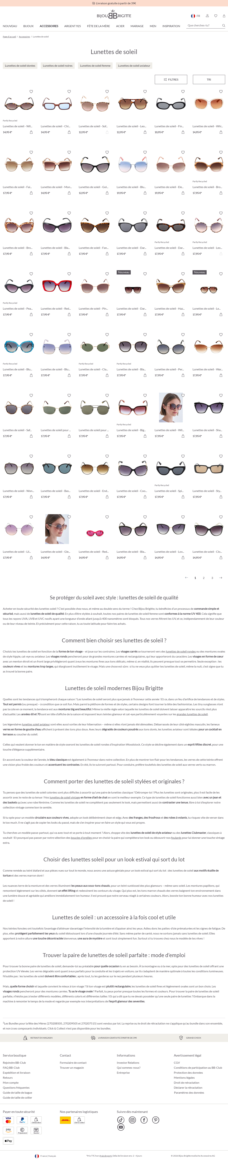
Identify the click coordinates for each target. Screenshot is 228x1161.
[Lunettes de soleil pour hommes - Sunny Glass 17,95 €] (57, 416)
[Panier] (224, 16)
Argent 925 (72, 26)
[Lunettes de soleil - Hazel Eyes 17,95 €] (171, 295)
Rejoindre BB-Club (14, 1062)
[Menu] (171, 79)
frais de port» (106, 1155)
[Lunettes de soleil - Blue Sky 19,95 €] (133, 173)
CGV (177, 1062)
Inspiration (171, 26)
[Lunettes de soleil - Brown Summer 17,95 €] (209, 173)
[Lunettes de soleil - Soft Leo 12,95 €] (95, 112)
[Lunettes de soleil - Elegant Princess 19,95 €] (171, 173)
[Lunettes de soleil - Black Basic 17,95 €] (133, 355)
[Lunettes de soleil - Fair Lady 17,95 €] (19, 173)
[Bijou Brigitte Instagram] (132, 1120)
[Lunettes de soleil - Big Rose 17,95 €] (133, 416)
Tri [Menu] (209, 79)
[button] (207, 16)
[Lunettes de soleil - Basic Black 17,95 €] (57, 477)
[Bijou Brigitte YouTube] (121, 1127)
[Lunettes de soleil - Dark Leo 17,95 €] (171, 234)
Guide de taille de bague (17, 1092)
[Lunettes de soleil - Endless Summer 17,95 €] (95, 477)
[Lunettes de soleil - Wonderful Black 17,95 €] (19, 477)
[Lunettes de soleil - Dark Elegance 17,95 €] (133, 234)
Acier (120, 26)
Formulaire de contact (73, 1062)
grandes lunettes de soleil (192, 714)
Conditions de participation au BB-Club (198, 1067)
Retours (8, 1077)
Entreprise (123, 1072)
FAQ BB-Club (11, 1067)
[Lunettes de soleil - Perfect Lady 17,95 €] (171, 355)
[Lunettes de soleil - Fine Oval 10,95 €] (171, 112)
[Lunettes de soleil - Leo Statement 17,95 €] (209, 295)
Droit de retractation (186, 1082)
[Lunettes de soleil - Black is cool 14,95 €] (133, 538)
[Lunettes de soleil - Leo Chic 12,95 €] (133, 112)
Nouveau (10, 26)
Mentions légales (184, 1077)
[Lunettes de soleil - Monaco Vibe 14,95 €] (57, 173)
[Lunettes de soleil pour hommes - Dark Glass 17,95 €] (95, 416)
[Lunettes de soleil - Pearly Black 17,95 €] (19, 295)
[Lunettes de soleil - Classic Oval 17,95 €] (95, 355)
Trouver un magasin (72, 1067)
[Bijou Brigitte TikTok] (121, 1120)
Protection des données (188, 1072)
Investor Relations (128, 1062)
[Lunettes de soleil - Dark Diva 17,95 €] (133, 295)
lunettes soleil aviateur (36, 724)
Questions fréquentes (16, 1087)
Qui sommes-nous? (128, 1067)
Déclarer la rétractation (188, 1087)
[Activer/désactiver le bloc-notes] (31, 91)
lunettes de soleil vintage (65, 797)
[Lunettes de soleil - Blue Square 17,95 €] (57, 355)
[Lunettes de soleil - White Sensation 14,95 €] (209, 112)
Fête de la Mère (98, 26)
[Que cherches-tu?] (205, 25)
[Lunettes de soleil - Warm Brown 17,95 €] (209, 355)
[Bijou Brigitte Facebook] (144, 1120)
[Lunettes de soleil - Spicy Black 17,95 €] (171, 477)
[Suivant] (220, 577)
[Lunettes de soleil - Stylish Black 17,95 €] (209, 477)
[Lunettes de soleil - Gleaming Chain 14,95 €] (57, 538)
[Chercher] (223, 25)
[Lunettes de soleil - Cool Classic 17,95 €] (133, 477)
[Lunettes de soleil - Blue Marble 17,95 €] (19, 355)
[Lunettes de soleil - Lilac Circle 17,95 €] (19, 538)
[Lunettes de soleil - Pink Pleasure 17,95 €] (95, 295)
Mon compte (11, 1082)
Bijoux (28, 26)
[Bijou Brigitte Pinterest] (156, 1120)
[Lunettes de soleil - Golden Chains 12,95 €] (95, 173)
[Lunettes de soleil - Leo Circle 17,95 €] (209, 234)
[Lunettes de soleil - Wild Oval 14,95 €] (19, 112)
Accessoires (49, 26)
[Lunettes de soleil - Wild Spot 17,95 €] (171, 416)
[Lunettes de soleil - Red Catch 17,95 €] (57, 295)
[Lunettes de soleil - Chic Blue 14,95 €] (57, 112)
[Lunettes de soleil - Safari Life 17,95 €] (19, 416)
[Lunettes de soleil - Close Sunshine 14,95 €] (209, 538)
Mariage (137, 26)
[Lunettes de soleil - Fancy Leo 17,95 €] (95, 234)
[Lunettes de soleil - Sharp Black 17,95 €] (209, 416)
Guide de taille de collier (17, 1097)
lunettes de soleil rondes (181, 651)
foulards (176, 837)
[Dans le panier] (31, 132)
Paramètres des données (189, 1092)
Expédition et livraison (16, 1072)
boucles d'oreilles (81, 837)
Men (153, 26)
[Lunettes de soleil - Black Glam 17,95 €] (57, 234)
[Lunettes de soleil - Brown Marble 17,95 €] (19, 234)
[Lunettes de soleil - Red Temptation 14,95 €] (95, 538)
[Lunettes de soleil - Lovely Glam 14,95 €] (171, 538)
